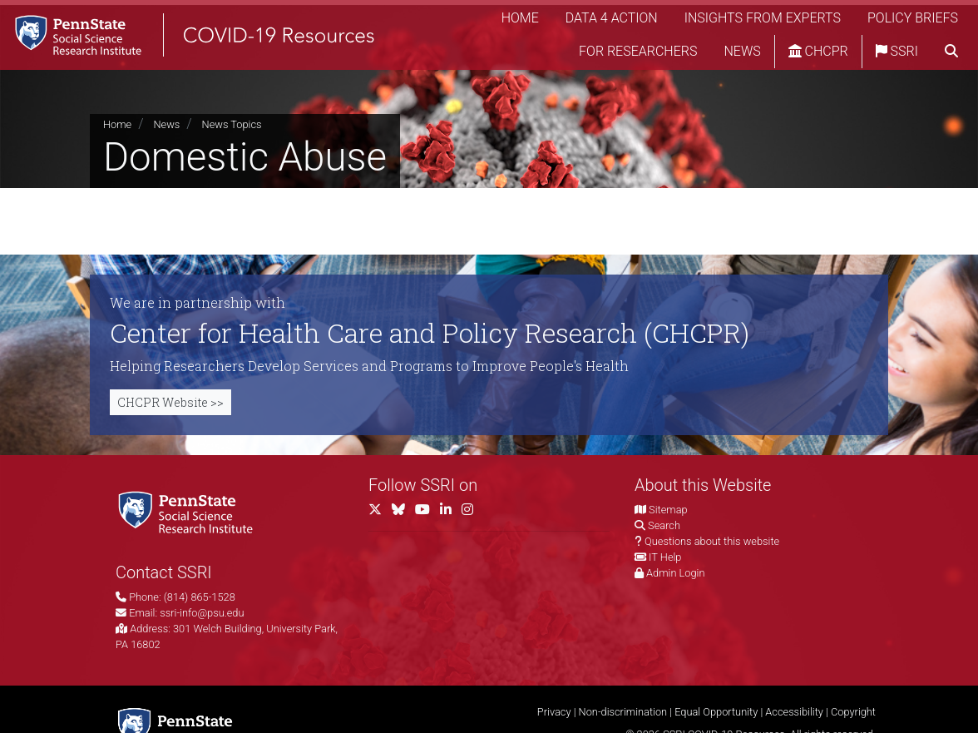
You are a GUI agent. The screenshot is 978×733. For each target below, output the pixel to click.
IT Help (665, 557)
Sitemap (668, 509)
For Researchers (638, 54)
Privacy (554, 712)
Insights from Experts (762, 20)
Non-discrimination (623, 712)
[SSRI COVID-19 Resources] (199, 37)
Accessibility (794, 712)
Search (664, 525)
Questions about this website (712, 541)
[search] (951, 54)
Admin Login (675, 573)
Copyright (853, 712)
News (742, 54)
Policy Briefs (912, 20)
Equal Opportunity (716, 712)
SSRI (897, 54)
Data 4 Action (612, 20)
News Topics (232, 124)
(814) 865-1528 (199, 597)
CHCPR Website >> (170, 402)
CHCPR (818, 54)
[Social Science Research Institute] (188, 510)
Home (520, 20)
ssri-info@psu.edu (202, 613)
